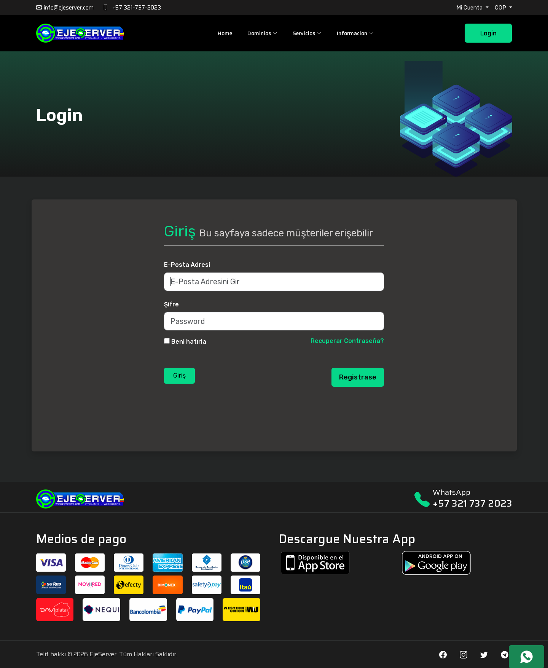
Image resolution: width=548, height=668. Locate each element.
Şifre (171, 304)
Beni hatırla (188, 341)
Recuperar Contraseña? (347, 340)
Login (488, 33)
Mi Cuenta (470, 7)
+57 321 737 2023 (472, 503)
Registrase (357, 377)
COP (501, 7)
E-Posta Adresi (187, 264)
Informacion (354, 33)
